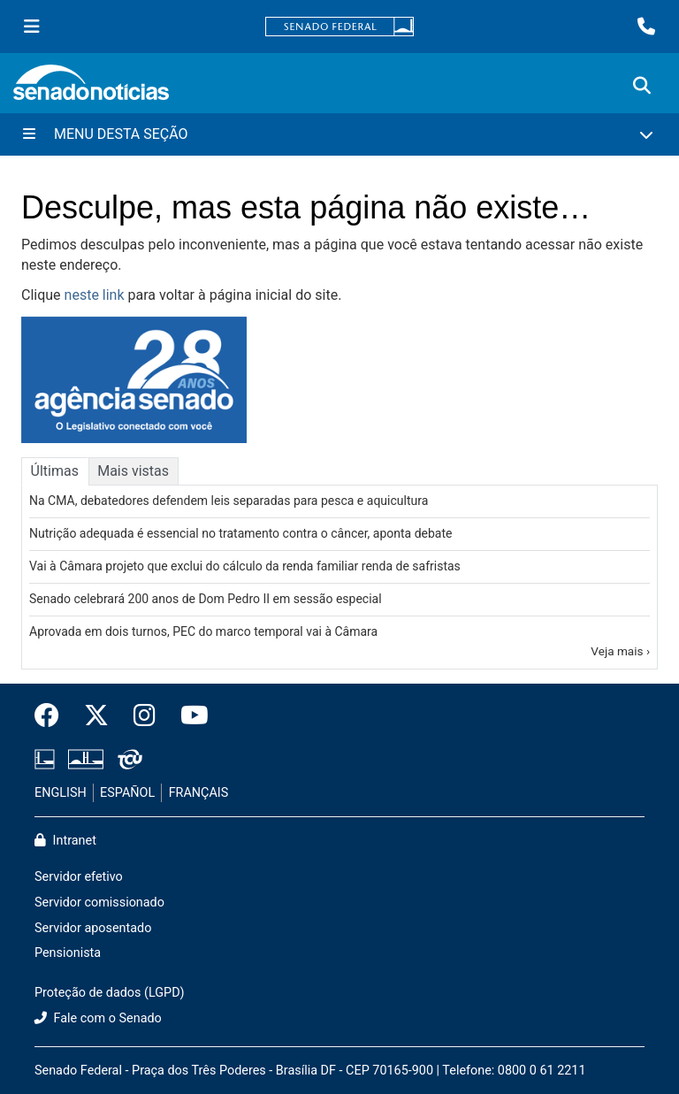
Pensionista (67, 952)
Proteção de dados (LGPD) (109, 992)
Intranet (65, 840)
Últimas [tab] (55, 471)
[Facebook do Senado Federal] (53, 716)
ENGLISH (60, 792)
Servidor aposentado (92, 928)
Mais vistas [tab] (133, 471)
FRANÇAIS (199, 792)
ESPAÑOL (127, 792)
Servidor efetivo (78, 876)
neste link (95, 295)
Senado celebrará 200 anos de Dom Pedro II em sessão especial (205, 599)
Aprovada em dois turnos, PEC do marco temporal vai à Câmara (203, 631)
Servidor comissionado (99, 902)
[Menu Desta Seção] (339, 134)
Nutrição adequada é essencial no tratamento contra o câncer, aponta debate (240, 533)
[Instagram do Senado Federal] (144, 716)
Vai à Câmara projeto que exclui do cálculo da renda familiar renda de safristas (245, 566)
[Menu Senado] (32, 26)
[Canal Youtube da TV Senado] (188, 716)
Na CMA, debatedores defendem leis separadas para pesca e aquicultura (228, 500)
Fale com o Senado (98, 1018)
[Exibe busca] (642, 86)
